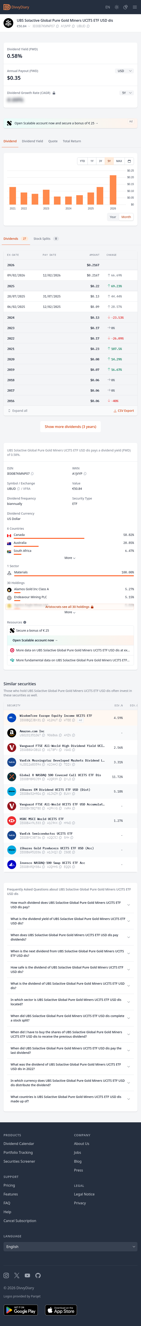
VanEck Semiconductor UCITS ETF (46, 833)
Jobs (77, 1152)
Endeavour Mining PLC (30, 597)
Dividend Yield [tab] (32, 141)
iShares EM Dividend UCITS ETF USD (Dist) (55, 789)
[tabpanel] (70, 189)
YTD (82, 161)
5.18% (118, 791)
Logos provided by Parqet (22, 1296)
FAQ (7, 1203)
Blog (78, 1161)
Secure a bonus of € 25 (32, 630)
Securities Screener (19, 1161)
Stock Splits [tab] (46, 238)
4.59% (118, 718)
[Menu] (134, 7)
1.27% (118, 821)
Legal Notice (84, 1194)
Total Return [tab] (72, 141)
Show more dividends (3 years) (70, 426)
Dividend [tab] (10, 141)
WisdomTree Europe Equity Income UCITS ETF (56, 715)
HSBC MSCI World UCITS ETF (42, 818)
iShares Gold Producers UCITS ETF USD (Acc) (57, 848)
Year (113, 217)
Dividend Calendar (19, 1143)
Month (126, 217)
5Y (109, 161)
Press (78, 1170)
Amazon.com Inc (32, 730)
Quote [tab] (53, 141)
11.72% (117, 777)
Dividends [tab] (16, 238)
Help (7, 1211)
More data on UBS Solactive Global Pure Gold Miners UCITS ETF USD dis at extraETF (73, 650)
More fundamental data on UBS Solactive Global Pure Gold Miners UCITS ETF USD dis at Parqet (73, 660)
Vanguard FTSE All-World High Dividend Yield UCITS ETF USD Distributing (62, 745)
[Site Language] (108, 7)
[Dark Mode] (117, 7)
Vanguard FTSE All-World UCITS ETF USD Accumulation (62, 804)
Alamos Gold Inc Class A (31, 589)
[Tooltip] (24, 622)
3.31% (118, 762)
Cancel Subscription (20, 1220)
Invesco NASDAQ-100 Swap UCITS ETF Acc (52, 862)
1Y (91, 161)
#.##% (15, 99)
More (71, 558)
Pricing (9, 1185)
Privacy (80, 1203)
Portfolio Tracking (18, 1152)
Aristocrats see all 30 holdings (69, 607)
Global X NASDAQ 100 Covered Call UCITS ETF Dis (60, 774)
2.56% (118, 748)
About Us (81, 1143)
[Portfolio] (126, 7)
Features (11, 1194)
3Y (100, 161)
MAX (119, 161)
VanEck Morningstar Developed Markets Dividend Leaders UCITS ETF (62, 760)
